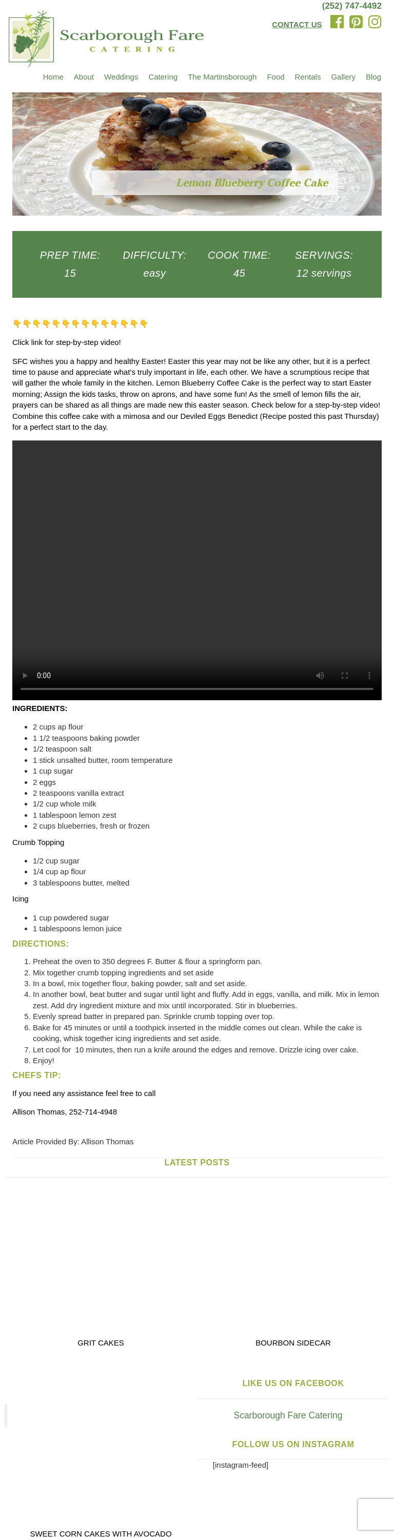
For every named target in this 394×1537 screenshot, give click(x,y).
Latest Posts (197, 1162)
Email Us (186, 1483)
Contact (339, 1464)
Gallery (343, 76)
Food (275, 76)
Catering (163, 76)
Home (53, 76)
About (84, 76)
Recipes (201, 1464)
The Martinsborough (222, 76)
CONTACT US (297, 24)
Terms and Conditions (49, 1513)
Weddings (121, 76)
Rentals (308, 76)
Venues (25, 1464)
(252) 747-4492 (352, 6)
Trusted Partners (285, 1464)
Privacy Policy (346, 1502)
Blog (373, 76)
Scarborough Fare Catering (198, 1241)
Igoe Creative (296, 1502)
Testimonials (153, 1464)
